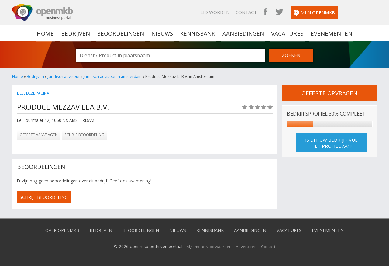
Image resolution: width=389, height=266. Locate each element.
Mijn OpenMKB (347, 12)
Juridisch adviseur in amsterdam (113, 76)
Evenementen (329, 33)
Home (17, 76)
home (47, 33)
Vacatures (286, 33)
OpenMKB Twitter (312, 12)
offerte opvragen (329, 93)
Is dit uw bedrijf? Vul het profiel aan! (331, 143)
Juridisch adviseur (64, 76)
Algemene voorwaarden (208, 246)
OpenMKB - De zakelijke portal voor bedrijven (42, 12)
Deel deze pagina (33, 93)
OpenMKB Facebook (298, 12)
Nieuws (163, 33)
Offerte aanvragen (39, 134)
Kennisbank (198, 33)
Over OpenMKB (58, 230)
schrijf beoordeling (45, 197)
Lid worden (248, 12)
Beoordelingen (122, 33)
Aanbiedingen (243, 33)
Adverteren (247, 246)
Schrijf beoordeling (84, 134)
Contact (279, 12)
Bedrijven (76, 33)
